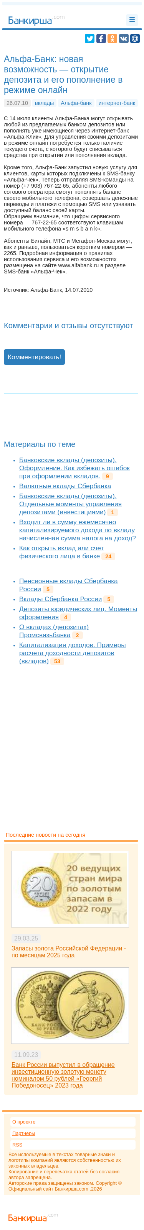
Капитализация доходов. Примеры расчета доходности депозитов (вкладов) (72, 653)
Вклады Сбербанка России (60, 599)
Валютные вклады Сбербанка (65, 486)
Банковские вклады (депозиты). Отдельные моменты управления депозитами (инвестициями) (70, 504)
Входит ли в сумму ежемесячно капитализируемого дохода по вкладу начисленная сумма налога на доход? (77, 530)
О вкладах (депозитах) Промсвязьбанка (54, 631)
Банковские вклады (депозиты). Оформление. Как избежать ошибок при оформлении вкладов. (74, 468)
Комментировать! (34, 357)
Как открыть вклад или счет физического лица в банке (61, 552)
